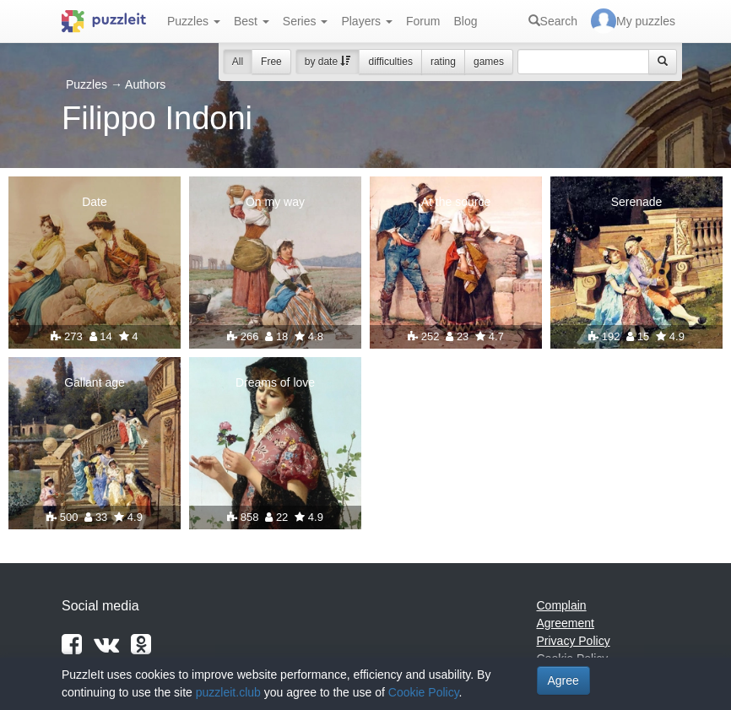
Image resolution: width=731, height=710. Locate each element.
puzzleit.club (228, 692)
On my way (275, 202)
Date (94, 202)
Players (367, 21)
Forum (423, 21)
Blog (465, 21)
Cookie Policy (423, 692)
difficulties (390, 62)
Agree (563, 680)
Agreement (565, 623)
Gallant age (94, 382)
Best (251, 21)
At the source (456, 202)
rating (443, 62)
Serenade (637, 202)
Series (305, 21)
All (237, 62)
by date (328, 62)
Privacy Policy (573, 641)
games (489, 62)
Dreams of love (275, 382)
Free (271, 62)
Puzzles (193, 21)
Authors (145, 84)
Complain (562, 605)
